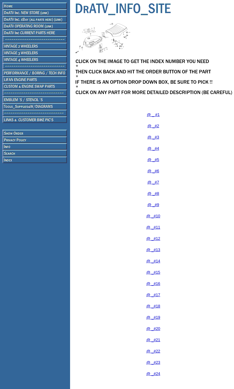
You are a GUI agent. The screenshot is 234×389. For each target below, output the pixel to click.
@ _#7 (153, 182)
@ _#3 (153, 137)
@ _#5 (153, 159)
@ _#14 (153, 261)
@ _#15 (153, 272)
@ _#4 (153, 148)
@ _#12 (153, 238)
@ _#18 (153, 306)
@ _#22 (153, 351)
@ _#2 (153, 126)
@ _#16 (153, 283)
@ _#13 (153, 249)
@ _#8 (153, 193)
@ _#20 (153, 328)
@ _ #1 (153, 114)
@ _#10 (153, 216)
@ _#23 (153, 362)
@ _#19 (153, 317)
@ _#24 (153, 373)
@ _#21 (153, 340)
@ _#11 (153, 227)
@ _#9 (153, 204)
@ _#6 (153, 171)
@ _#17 (153, 295)
